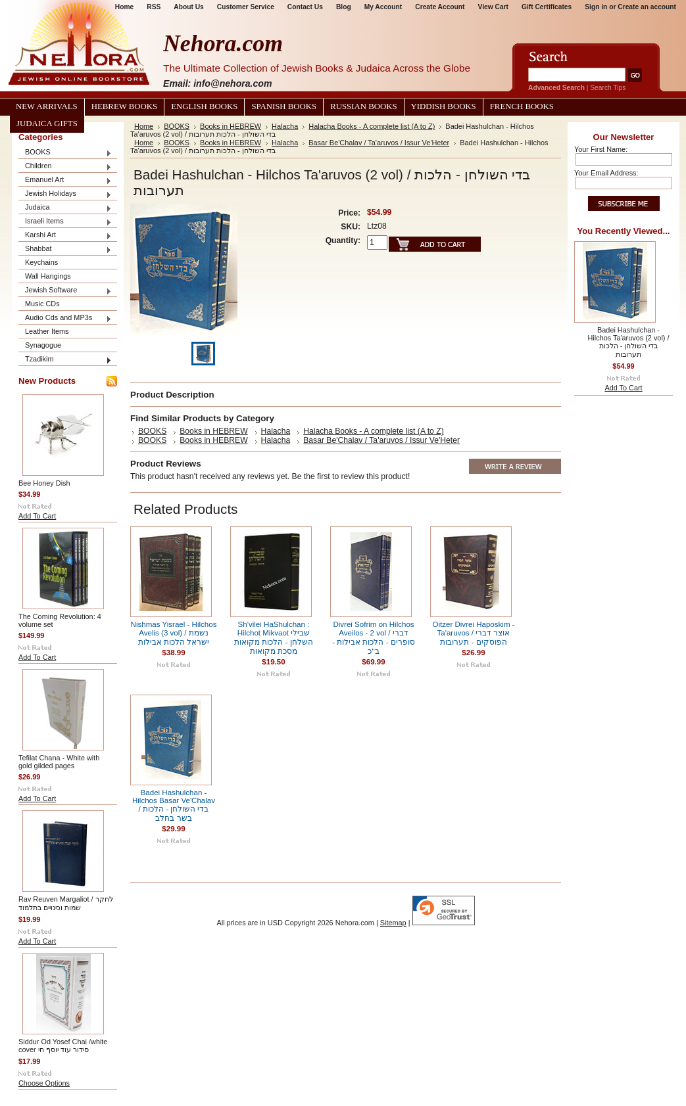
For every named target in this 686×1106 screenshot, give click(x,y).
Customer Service (245, 7)
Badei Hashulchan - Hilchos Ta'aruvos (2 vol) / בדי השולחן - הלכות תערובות (629, 342)
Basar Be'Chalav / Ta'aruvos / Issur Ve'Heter (378, 143)
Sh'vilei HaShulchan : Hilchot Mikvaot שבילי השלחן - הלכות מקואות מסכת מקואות (273, 637)
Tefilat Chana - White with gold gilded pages (58, 762)
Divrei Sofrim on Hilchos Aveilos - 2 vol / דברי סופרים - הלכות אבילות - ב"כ (373, 637)
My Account (383, 7)
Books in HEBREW (230, 126)
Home (143, 126)
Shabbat (65, 249)
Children (65, 167)
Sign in (596, 7)
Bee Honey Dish (44, 483)
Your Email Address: (606, 173)
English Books (204, 106)
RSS (153, 7)
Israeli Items (65, 222)
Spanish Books (283, 106)
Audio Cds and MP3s (65, 318)
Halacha (285, 126)
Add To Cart (37, 516)
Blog (343, 7)
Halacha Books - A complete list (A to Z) (371, 126)
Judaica (65, 208)
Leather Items (47, 331)
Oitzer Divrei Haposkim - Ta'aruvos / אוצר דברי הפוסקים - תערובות (473, 633)
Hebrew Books (124, 106)
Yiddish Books (443, 106)
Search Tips (607, 87)
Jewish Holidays (65, 194)
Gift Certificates (547, 7)
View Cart (493, 7)
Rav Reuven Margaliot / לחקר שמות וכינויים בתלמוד (65, 903)
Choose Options (44, 1083)
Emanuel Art (65, 180)
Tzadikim (65, 360)
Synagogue (43, 345)
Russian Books (363, 106)
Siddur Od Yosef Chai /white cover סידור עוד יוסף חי (62, 1045)
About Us (188, 7)
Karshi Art (65, 236)
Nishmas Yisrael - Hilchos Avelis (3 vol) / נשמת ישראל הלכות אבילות (174, 633)
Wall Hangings (48, 276)
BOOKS (65, 153)
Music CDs (42, 304)
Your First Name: (600, 149)
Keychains (41, 262)
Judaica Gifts (47, 123)
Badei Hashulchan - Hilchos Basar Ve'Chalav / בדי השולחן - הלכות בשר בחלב (173, 805)
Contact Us (305, 7)
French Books (522, 106)
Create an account (647, 7)
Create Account (439, 7)
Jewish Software (65, 291)
